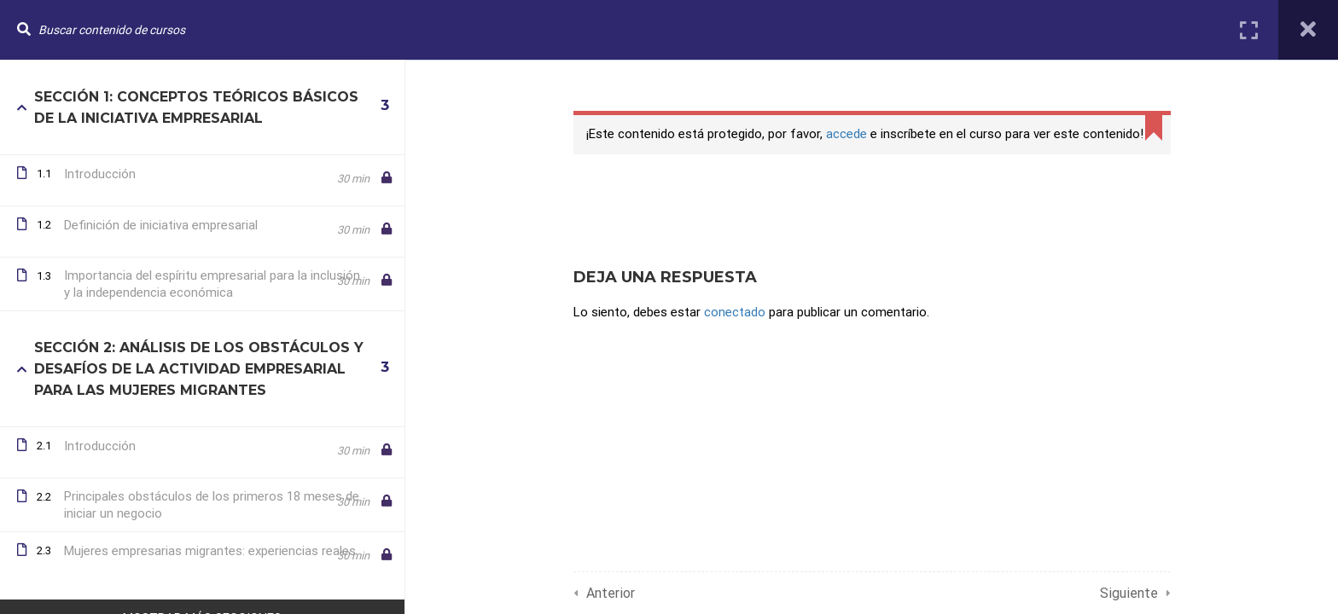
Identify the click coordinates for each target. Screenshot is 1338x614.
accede (846, 134)
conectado (734, 312)
